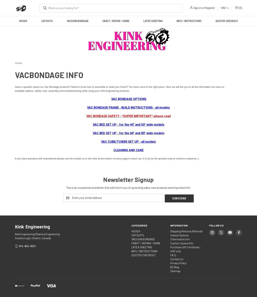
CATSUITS (47, 21)
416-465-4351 (27, 246)
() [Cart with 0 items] (238, 7)
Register (210, 7)
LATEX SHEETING (152, 21)
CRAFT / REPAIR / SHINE (115, 21)
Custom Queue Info (182, 242)
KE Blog (174, 266)
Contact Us (176, 258)
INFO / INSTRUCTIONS (189, 21)
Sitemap (175, 270)
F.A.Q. (173, 254)
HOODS (23, 21)
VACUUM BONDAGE (77, 21)
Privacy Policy (178, 262)
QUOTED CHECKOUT (227, 21)
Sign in (197, 7)
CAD (225, 7)
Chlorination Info (180, 238)
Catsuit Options (179, 234)
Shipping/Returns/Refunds (186, 230)
